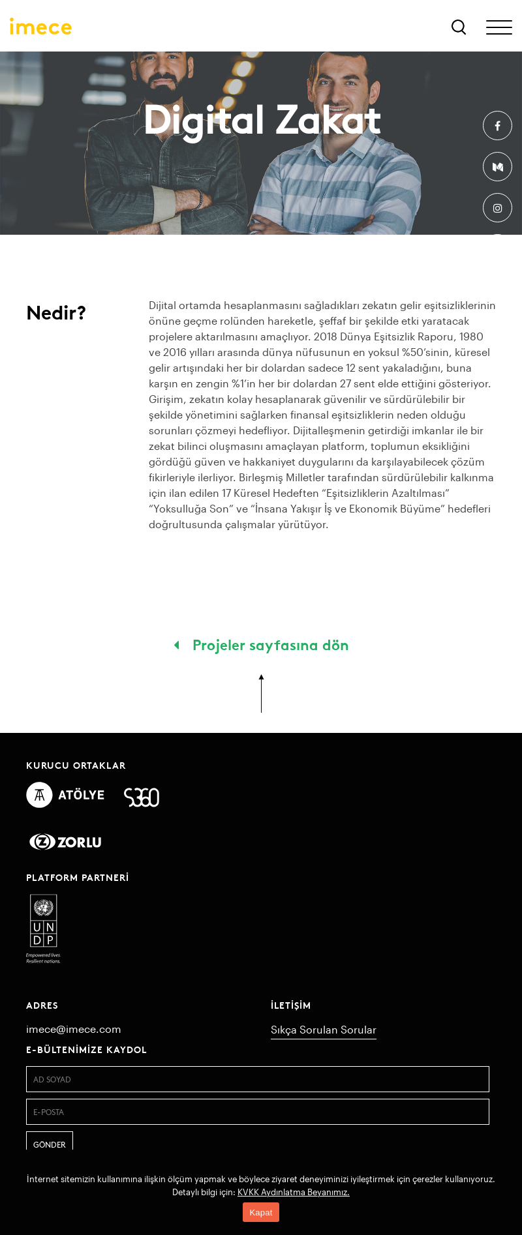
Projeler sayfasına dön (261, 643)
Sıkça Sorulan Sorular (323, 1029)
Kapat (260, 1212)
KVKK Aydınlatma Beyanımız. (294, 1192)
